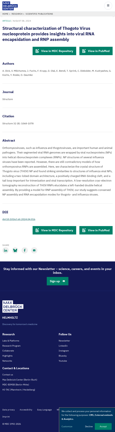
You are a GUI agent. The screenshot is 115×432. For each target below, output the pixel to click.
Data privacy (8, 409)
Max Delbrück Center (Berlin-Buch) (19, 379)
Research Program (11, 345)
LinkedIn (63, 345)
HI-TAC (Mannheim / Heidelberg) (18, 389)
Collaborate (8, 350)
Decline (89, 426)
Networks (7, 360)
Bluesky (63, 355)
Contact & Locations (15, 368)
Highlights (7, 355)
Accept (103, 426)
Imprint (6, 416)
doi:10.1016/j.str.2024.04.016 (18, 219)
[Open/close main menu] (108, 6)
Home (5, 14)
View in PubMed (96, 51)
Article (6, 20)
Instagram (64, 350)
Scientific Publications (39, 14)
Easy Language (44, 409)
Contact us (7, 374)
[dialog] (87, 420)
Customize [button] (67, 426)
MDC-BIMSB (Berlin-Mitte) (15, 384)
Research (17, 14)
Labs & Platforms (10, 340)
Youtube (63, 360)
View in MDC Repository (54, 51)
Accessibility (26, 409)
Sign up (57, 281)
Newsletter (64, 340)
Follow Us (65, 334)
